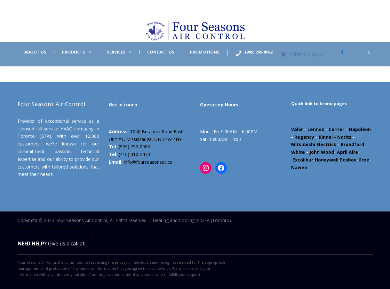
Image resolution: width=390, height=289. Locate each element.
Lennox (315, 129)
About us (35, 52)
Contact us (160, 52)
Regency (304, 137)
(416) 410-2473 (134, 154)
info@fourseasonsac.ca (148, 162)
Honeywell (326, 160)
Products (73, 52)
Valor (297, 129)
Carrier (336, 129)
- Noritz (342, 137)
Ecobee (348, 160)
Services (116, 52)
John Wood (321, 152)
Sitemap (240, 220)
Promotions (204, 52)
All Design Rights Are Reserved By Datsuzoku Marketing (75, 228)
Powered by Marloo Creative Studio (54, 235)
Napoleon (360, 129)
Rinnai (326, 137)
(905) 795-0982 (134, 147)
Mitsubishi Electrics (313, 144)
